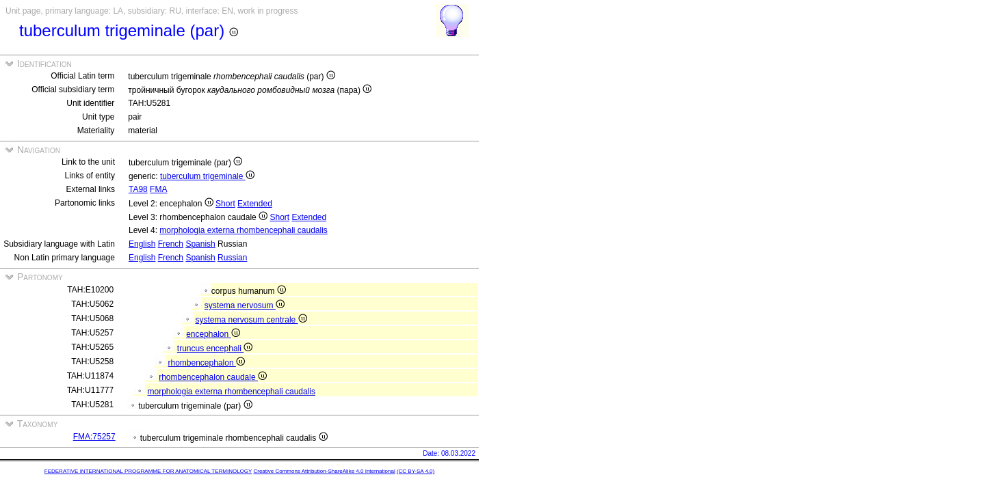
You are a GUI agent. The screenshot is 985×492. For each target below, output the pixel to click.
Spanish (200, 244)
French (170, 244)
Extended (254, 203)
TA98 (138, 189)
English (142, 244)
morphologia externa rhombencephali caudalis (243, 230)
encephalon (212, 334)
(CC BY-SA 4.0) (415, 471)
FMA (158, 189)
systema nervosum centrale (251, 320)
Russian (232, 257)
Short (225, 203)
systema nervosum (245, 305)
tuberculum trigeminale (207, 176)
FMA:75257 (94, 436)
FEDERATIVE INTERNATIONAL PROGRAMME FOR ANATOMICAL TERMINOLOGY (148, 471)
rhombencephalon (206, 363)
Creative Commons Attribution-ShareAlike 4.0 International (324, 471)
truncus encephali (214, 348)
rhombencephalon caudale (213, 377)
